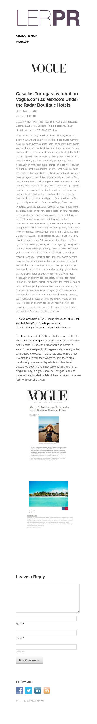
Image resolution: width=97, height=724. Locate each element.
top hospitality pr (59, 273)
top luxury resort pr (60, 298)
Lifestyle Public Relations (51, 126)
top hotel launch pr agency (42, 282)
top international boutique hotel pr (54, 286)
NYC (33, 252)
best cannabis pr (50, 152)
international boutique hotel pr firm (47, 227)
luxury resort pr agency (52, 244)
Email (20, 638)
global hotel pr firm (56, 211)
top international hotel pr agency (59, 294)
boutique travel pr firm (33, 202)
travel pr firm (27, 311)
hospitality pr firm (53, 215)
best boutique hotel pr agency (56, 148)
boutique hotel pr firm (28, 198)
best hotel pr (64, 169)
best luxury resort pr (36, 185)
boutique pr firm (50, 198)
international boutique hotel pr (32, 223)
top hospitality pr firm (51, 277)
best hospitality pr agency (51, 160)
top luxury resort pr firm (56, 302)
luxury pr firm (52, 240)
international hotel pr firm (48, 231)
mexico (55, 248)
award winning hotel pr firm (40, 139)
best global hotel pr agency (35, 156)
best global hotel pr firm (65, 156)
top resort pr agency (38, 307)
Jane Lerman (71, 231)
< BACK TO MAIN (26, 36)
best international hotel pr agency (34, 181)
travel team (28, 336)
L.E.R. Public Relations (41, 236)
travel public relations (47, 311)
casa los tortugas (36, 206)
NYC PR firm (49, 130)
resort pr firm (43, 257)
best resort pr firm (35, 194)
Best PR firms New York (41, 121)
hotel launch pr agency (32, 219)
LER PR (66, 236)
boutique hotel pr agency (60, 194)
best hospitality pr (25, 160)
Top (54, 257)
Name (20, 624)
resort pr (69, 252)
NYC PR (42, 252)
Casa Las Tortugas (66, 121)
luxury (27, 240)
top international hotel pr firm (32, 298)
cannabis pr (54, 202)
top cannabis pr (49, 269)
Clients (19, 126)
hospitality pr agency (31, 215)
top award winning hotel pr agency (45, 261)
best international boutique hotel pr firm (56, 177)
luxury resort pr (29, 244)
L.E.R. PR (30, 116)
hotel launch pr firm (57, 219)
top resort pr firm (60, 307)
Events (60, 206)
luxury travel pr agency (37, 248)
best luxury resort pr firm (30, 190)
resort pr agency (25, 257)
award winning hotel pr (35, 135)
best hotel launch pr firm (42, 169)
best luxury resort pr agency (64, 185)
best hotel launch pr (47, 164)
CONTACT (22, 42)
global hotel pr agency (32, 211)
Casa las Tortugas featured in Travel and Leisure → (43, 327)
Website (20, 651)
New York (66, 248)
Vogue (61, 340)
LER (58, 236)
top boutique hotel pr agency (56, 265)
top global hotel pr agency (34, 273)
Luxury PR (34, 130)
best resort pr (52, 190)
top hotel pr (28, 286)
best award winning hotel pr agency (45, 144)
